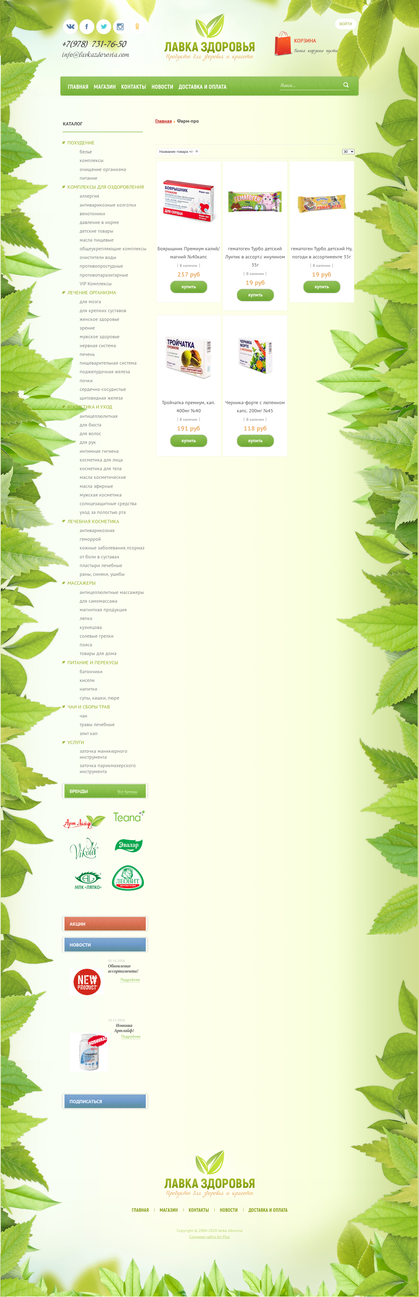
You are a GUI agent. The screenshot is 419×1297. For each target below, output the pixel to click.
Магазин (105, 86)
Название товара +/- (176, 152)
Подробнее (130, 979)
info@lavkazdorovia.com (95, 55)
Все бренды (127, 791)
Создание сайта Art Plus (209, 1236)
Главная (78, 86)
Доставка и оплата (203, 86)
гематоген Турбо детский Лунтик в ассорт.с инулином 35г (255, 256)
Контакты (133, 86)
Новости (162, 86)
